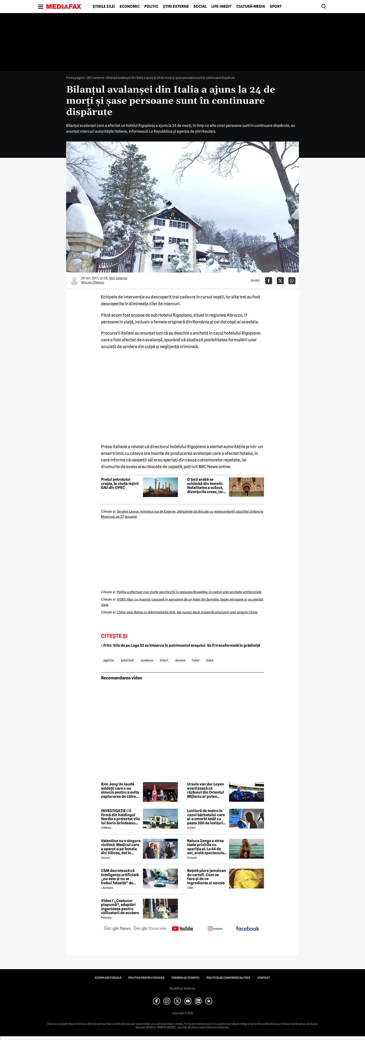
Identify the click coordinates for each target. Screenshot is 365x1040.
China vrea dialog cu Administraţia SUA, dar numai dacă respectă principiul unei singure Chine (187, 612)
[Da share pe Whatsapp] (291, 280)
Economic (130, 6)
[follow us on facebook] (247, 929)
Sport (276, 6)
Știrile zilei (104, 6)
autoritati (127, 660)
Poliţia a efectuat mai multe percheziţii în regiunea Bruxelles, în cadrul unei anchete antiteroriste (189, 592)
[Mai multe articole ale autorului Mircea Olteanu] (74, 280)
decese (180, 660)
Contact (263, 977)
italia (209, 660)
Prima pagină (75, 77)
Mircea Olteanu (92, 282)
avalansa (147, 660)
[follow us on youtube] (182, 929)
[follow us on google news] (117, 929)
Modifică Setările (182, 988)
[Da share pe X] (280, 280)
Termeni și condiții (185, 977)
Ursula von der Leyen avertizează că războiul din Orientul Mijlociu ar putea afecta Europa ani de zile (205, 790)
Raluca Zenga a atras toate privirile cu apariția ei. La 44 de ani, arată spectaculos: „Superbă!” (207, 847)
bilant (164, 660)
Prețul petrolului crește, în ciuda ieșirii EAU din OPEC (120, 483)
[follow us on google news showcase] (150, 929)
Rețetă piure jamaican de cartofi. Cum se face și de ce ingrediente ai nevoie (206, 877)
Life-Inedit (221, 6)
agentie (108, 660)
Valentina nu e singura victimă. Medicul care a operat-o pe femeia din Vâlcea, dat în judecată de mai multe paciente (121, 847)
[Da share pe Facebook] (268, 280)
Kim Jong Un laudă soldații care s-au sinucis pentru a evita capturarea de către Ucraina (120, 790)
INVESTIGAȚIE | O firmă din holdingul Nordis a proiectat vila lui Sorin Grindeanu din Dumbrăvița (120, 817)
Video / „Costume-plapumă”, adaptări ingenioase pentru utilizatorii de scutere (120, 907)
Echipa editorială (108, 977)
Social (200, 6)
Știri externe (176, 6)
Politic (151, 6)
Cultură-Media (250, 6)
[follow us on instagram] (215, 929)
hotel (195, 660)
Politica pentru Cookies (146, 977)
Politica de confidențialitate (228, 977)
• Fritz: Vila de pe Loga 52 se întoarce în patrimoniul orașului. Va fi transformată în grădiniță (180, 645)
